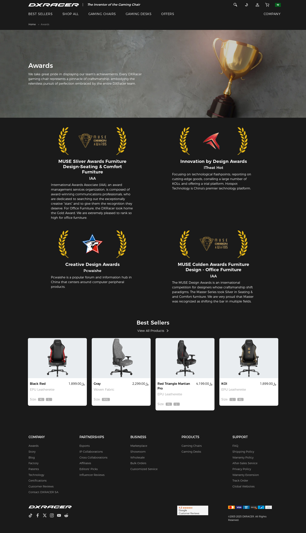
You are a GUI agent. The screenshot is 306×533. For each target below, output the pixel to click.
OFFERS (167, 14)
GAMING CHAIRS (102, 14)
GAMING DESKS (139, 14)
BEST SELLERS (40, 14)
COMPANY (272, 14)
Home (32, 24)
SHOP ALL (70, 14)
